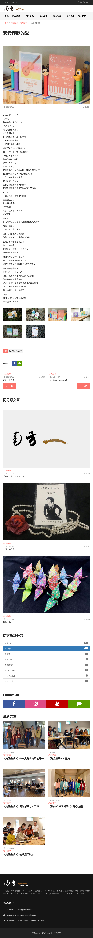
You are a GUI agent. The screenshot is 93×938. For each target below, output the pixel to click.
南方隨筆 (23, 23)
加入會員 (14, 2)
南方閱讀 (57, 16)
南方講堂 (16, 16)
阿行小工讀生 (46, 675)
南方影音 (82, 16)
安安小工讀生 (46, 670)
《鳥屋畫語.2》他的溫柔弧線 (18, 854)
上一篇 (9, 386)
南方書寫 (30, 16)
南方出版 (70, 16)
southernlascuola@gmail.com (19, 910)
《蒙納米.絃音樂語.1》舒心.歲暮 (65, 806)
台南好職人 (46, 665)
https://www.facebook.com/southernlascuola (25, 920)
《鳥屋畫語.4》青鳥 (59, 758)
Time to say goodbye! (57, 380)
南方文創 (46, 659)
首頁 (7, 16)
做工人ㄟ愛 (46, 681)
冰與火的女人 (9, 549)
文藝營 (46, 654)
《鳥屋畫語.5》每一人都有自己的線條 (23, 758)
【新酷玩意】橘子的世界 (13, 476)
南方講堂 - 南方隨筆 (15, 351)
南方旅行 (43, 16)
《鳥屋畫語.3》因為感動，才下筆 (21, 806)
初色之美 (7, 622)
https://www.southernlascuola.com (21, 915)
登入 (6, 2)
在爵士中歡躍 (9, 380)
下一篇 (83, 386)
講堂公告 (46, 643)
